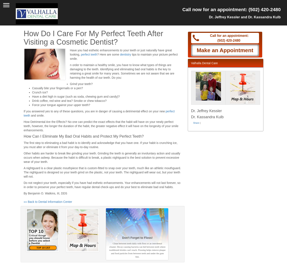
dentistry (125, 54)
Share (196, 123)
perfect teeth (89, 54)
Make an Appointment (225, 50)
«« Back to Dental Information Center (48, 201)
